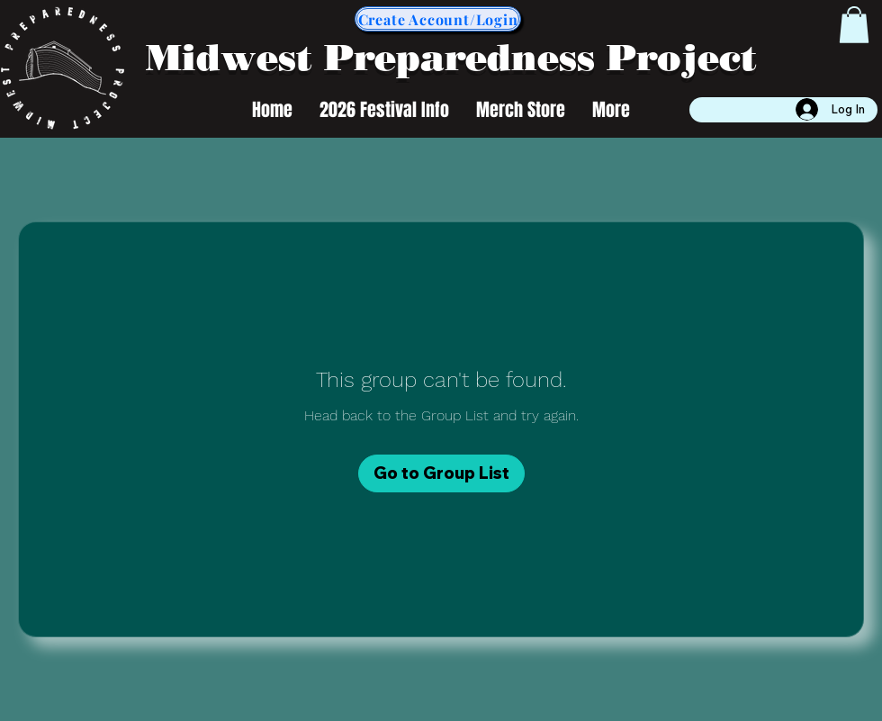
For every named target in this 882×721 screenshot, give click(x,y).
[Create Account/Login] (438, 19)
